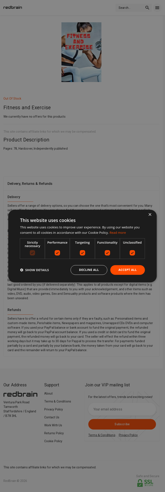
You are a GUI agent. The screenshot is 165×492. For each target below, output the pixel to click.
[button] (34, 270)
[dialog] (82, 246)
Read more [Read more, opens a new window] (118, 232)
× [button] (149, 214)
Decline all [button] (89, 270)
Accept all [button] (127, 270)
